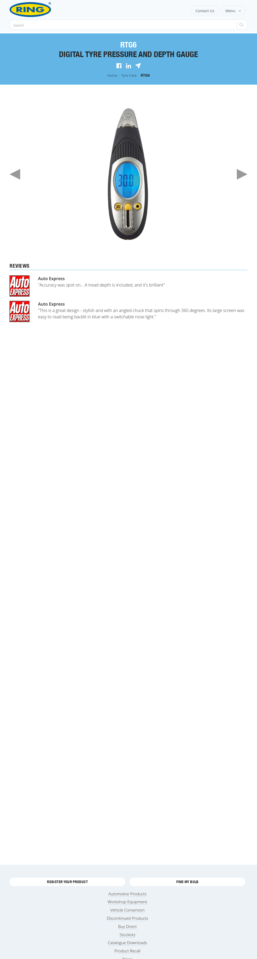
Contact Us (204, 10)
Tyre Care (128, 75)
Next (242, 174)
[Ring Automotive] (43, 9)
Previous (15, 174)
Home (112, 75)
